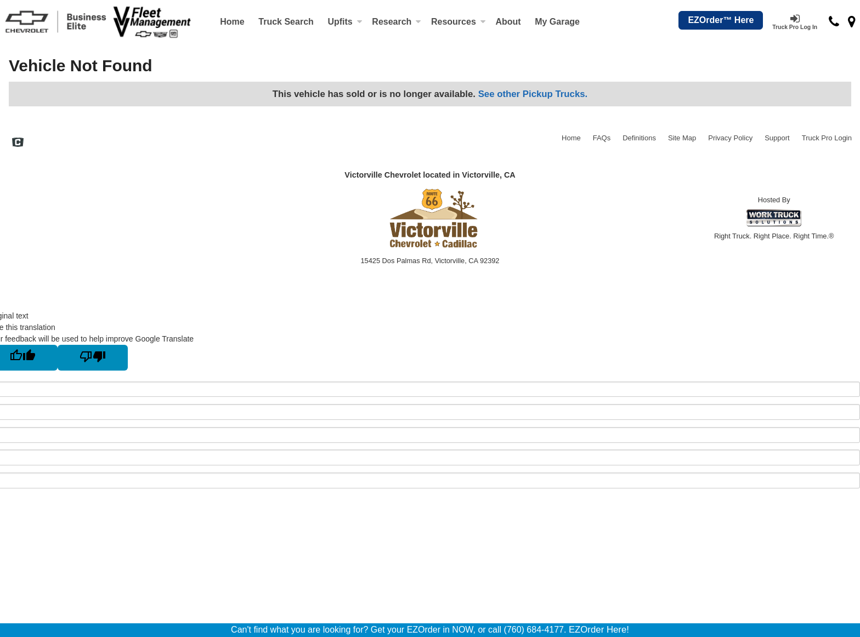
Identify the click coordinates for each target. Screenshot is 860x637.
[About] (508, 22)
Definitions (639, 138)
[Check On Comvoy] (17, 143)
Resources (458, 21)
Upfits (344, 21)
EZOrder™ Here (721, 20)
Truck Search (286, 21)
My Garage (557, 21)
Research (396, 21)
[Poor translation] (93, 358)
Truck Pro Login (827, 138)
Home (232, 21)
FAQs (602, 138)
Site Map (682, 138)
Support (777, 138)
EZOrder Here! (599, 629)
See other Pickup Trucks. (533, 94)
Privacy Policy (730, 138)
